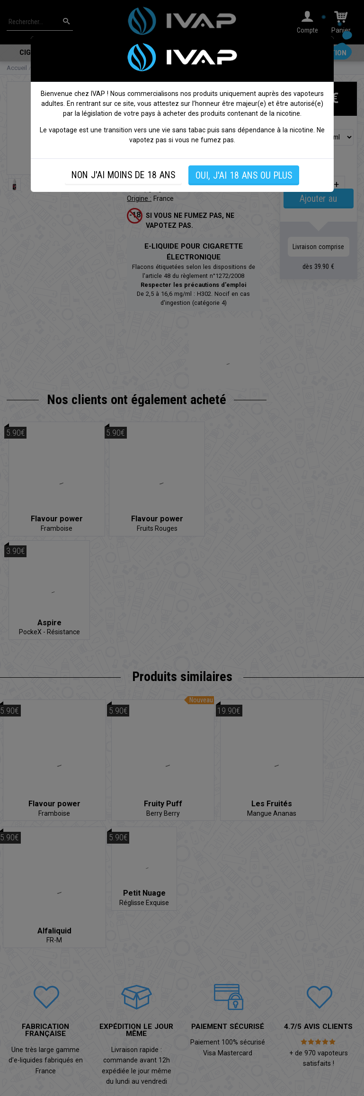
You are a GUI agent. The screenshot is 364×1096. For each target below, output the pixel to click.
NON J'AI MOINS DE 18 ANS (123, 175)
